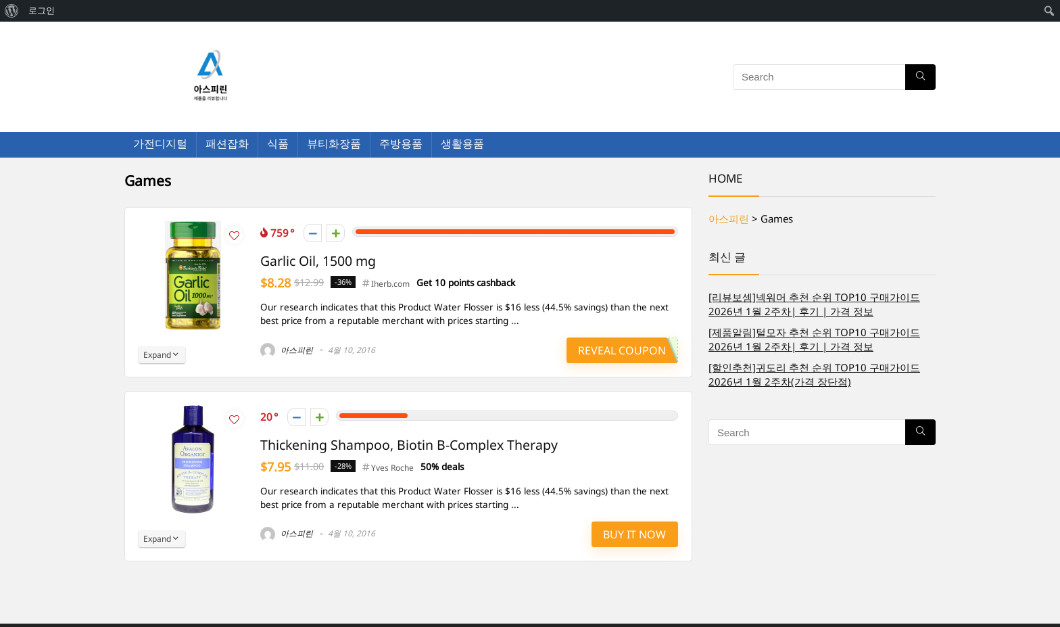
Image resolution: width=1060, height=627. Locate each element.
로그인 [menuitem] (41, 10)
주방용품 (401, 143)
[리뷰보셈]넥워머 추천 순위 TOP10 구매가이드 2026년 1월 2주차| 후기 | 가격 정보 (814, 304)
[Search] (920, 77)
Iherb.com (390, 283)
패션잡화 (227, 143)
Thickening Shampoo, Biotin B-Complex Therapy (409, 445)
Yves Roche (392, 467)
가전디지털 (160, 143)
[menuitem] (12, 11)
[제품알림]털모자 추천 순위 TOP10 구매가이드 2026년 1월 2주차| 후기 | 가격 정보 (814, 339)
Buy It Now (634, 534)
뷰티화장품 (334, 143)
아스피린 (286, 350)
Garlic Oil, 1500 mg (318, 261)
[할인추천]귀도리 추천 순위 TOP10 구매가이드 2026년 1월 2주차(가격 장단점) (814, 374)
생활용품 (462, 143)
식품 (278, 143)
